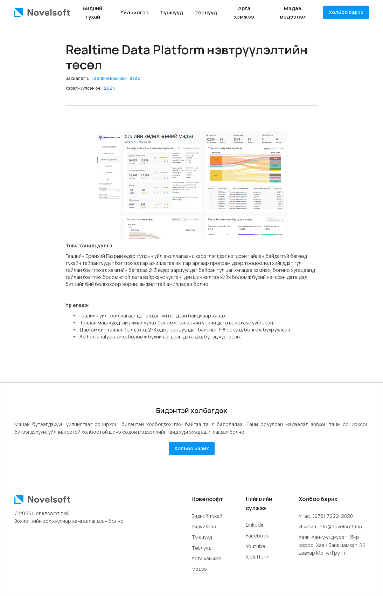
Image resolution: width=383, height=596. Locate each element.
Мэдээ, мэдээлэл (293, 12)
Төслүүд (205, 12)
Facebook (257, 535)
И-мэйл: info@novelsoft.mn (330, 526)
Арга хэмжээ (244, 12)
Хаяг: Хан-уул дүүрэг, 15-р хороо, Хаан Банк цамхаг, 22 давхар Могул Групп (332, 545)
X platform (258, 556)
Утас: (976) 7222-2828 (326, 516)
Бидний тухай (92, 12)
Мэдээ (199, 569)
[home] (42, 12)
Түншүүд (171, 12)
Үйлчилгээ (134, 12)
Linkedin (255, 524)
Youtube (255, 546)
